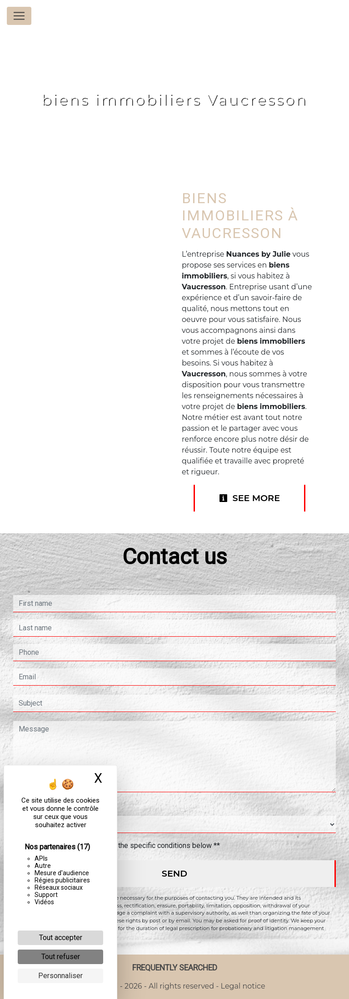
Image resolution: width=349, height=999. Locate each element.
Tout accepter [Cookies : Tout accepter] (60, 937)
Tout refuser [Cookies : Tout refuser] (60, 956)
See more (249, 497)
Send (174, 873)
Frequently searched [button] (174, 967)
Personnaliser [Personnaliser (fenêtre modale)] (60, 975)
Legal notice (242, 986)
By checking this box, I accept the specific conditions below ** (121, 845)
